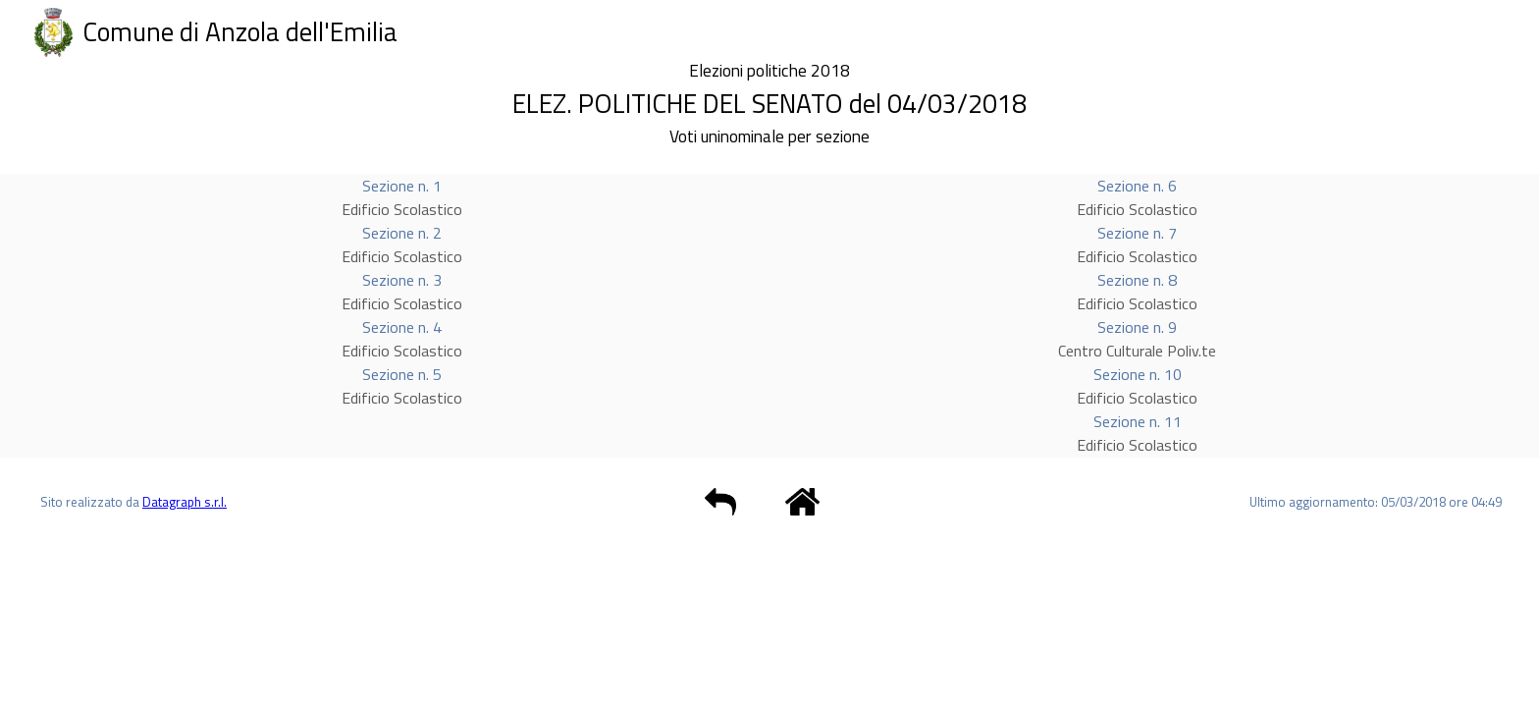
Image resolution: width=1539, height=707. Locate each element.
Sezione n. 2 (402, 233)
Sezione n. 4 (402, 327)
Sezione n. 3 (402, 280)
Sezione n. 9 (1137, 327)
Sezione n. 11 (1137, 421)
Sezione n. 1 (402, 185)
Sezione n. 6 (1137, 185)
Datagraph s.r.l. (184, 502)
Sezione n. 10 (1137, 374)
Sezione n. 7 (1137, 233)
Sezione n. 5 (402, 374)
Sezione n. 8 (1137, 280)
